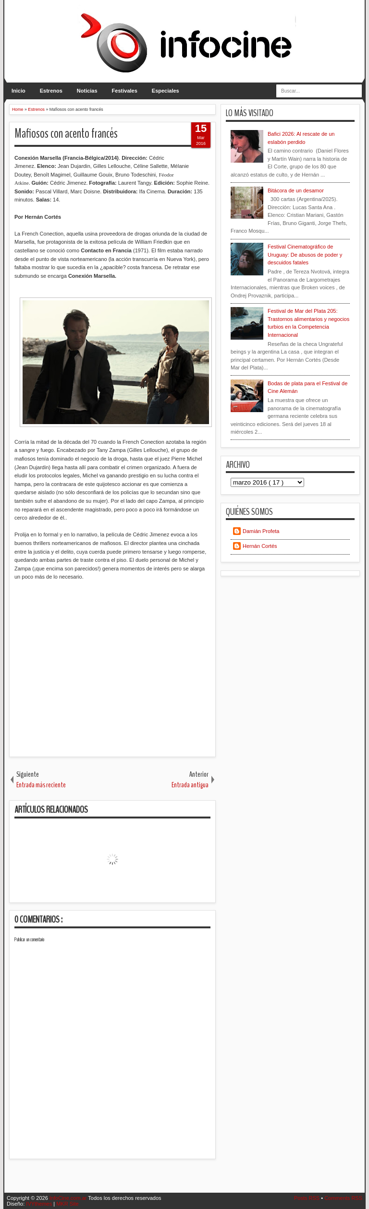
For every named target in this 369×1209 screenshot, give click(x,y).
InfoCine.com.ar (68, 1198)
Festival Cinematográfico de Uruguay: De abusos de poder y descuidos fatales (305, 254)
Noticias (87, 91)
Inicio (18, 91)
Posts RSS (307, 1198)
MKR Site (67, 1204)
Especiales (165, 91)
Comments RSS (343, 1198)
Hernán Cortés (260, 546)
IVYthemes (39, 1204)
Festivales (124, 91)
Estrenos (51, 91)
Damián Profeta (261, 531)
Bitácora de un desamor (296, 190)
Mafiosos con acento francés (66, 133)
